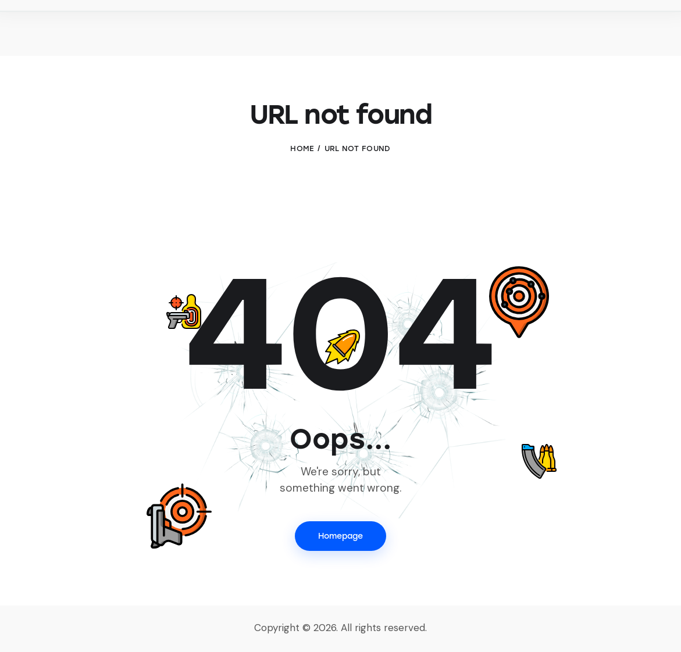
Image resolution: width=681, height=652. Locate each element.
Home (302, 148)
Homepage (340, 536)
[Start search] (656, 29)
